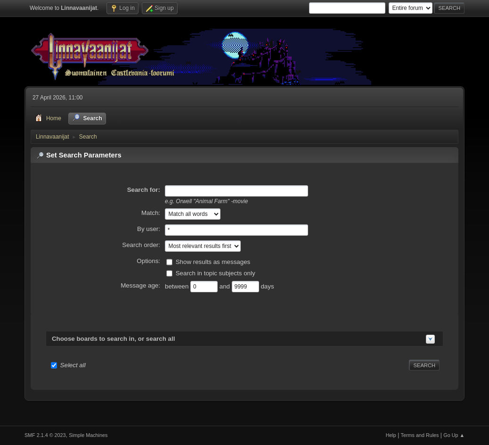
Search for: (143, 189)
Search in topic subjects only (215, 272)
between (177, 285)
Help (391, 435)
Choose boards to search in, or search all (113, 338)
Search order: (141, 244)
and (226, 285)
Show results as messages (213, 261)
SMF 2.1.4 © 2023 (45, 435)
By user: (148, 228)
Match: (150, 212)
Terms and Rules (420, 435)
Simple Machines (88, 435)
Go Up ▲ (454, 435)
